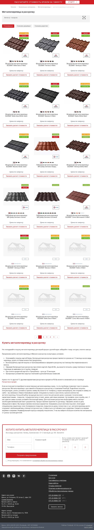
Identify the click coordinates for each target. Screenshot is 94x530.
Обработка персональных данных (61, 491)
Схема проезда (7, 499)
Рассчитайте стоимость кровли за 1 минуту (38, 2)
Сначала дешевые (24, 26)
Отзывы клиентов (55, 486)
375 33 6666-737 (55, 498)
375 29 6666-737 (55, 495)
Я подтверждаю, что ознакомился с (35, 460)
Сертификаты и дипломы (57, 480)
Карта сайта (88, 527)
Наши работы (53, 483)
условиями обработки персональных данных (48, 460)
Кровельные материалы (27, 7)
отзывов (89, 525)
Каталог (13, 7)
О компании (53, 475)
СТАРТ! (72, 2)
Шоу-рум (52, 478)
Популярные (8, 26)
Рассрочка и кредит (9, 382)
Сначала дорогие (41, 26)
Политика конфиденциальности (60, 488)
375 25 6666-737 (55, 501)
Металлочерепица (44, 7)
